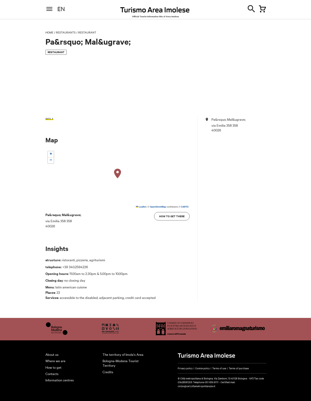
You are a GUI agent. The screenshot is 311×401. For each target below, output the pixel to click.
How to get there (172, 216)
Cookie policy (202, 368)
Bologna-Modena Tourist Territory (121, 363)
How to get (53, 367)
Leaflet (141, 207)
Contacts (52, 373)
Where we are (55, 360)
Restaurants (66, 32)
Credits (108, 371)
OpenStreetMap (158, 207)
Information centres (59, 380)
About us (52, 354)
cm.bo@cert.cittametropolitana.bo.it (196, 386)
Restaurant (87, 32)
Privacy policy (185, 368)
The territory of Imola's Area (123, 354)
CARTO (185, 207)
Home (49, 32)
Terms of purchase (239, 368)
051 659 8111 (211, 382)
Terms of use (219, 368)
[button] (117, 174)
